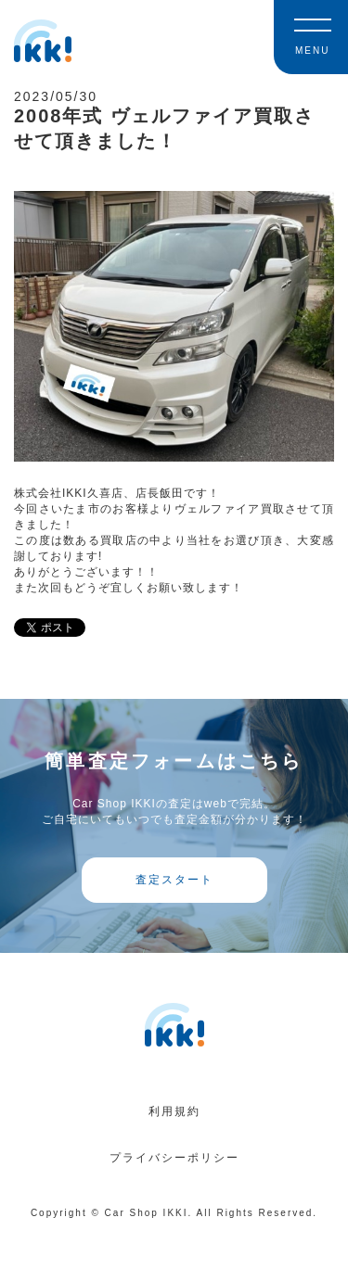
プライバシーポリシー (174, 1157)
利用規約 (174, 1111)
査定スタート (174, 879)
